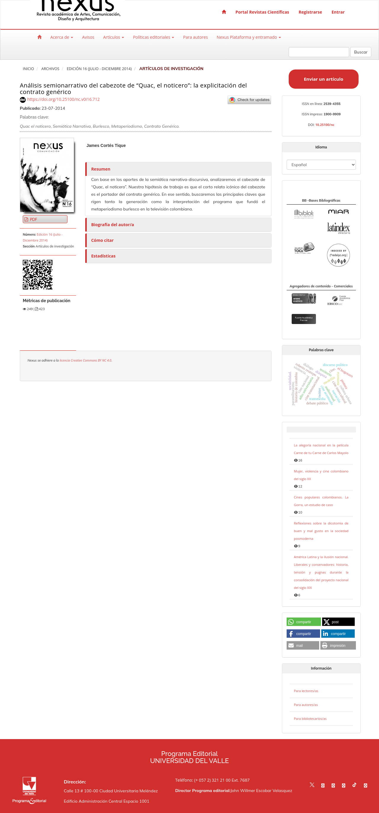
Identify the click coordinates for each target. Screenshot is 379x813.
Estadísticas (103, 256)
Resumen (100, 169)
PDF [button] (33, 219)
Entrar (338, 12)
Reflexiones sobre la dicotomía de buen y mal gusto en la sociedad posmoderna (321, 531)
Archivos (50, 68)
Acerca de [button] (61, 37)
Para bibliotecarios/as (310, 718)
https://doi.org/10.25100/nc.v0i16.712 (63, 99)
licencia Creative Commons (79, 360)
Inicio (28, 68)
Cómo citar (102, 240)
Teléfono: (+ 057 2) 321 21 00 (203, 780)
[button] (304, 622)
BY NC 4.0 (104, 360)
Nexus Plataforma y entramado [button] (249, 37)
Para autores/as (306, 704)
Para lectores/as (306, 691)
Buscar (360, 52)
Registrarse (310, 12)
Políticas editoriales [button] (153, 37)
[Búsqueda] (319, 52)
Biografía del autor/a (112, 224)
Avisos (88, 37)
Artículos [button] (113, 37)
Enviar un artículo (323, 79)
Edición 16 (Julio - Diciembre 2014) (99, 68)
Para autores (195, 37)
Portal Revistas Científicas (262, 12)
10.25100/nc (325, 124)
